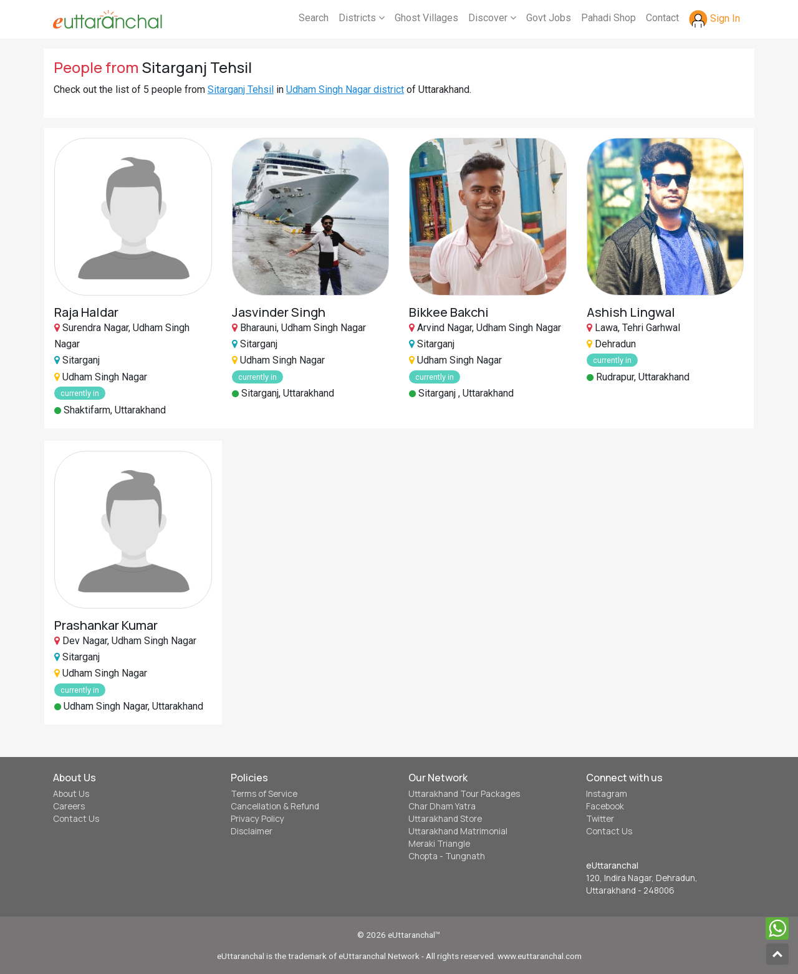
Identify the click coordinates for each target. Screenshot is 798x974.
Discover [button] (492, 18)
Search (314, 18)
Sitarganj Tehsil (241, 89)
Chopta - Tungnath (446, 856)
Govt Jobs (548, 18)
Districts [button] (362, 18)
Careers (69, 806)
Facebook (605, 806)
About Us (71, 793)
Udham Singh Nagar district (345, 89)
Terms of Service (264, 793)
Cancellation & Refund (275, 806)
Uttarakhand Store (445, 818)
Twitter (600, 818)
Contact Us (76, 818)
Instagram (606, 793)
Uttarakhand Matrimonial (457, 831)
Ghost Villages (426, 18)
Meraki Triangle (439, 843)
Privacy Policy (257, 818)
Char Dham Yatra (442, 806)
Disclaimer (251, 831)
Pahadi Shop (608, 18)
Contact (662, 18)
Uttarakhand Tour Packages (464, 793)
